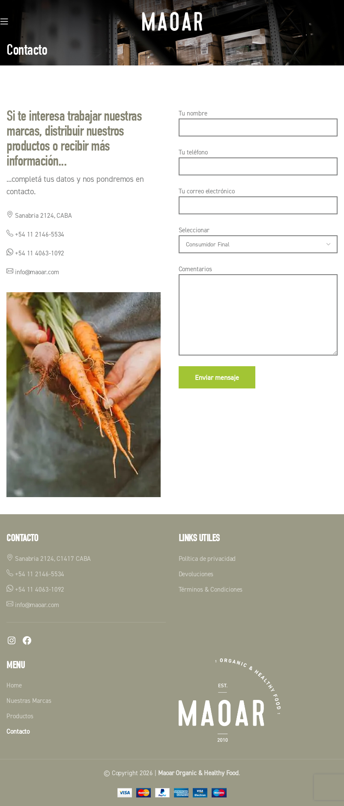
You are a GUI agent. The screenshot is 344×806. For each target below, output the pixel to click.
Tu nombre (258, 120)
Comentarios (258, 291)
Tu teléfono (258, 159)
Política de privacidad (207, 558)
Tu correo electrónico (258, 198)
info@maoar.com (32, 272)
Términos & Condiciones (211, 589)
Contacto (18, 731)
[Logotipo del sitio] (172, 21)
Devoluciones (196, 574)
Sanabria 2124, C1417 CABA (48, 558)
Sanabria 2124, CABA (39, 215)
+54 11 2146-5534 (35, 234)
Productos (19, 716)
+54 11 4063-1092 (35, 253)
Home (14, 685)
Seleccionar (258, 237)
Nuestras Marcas (28, 700)
